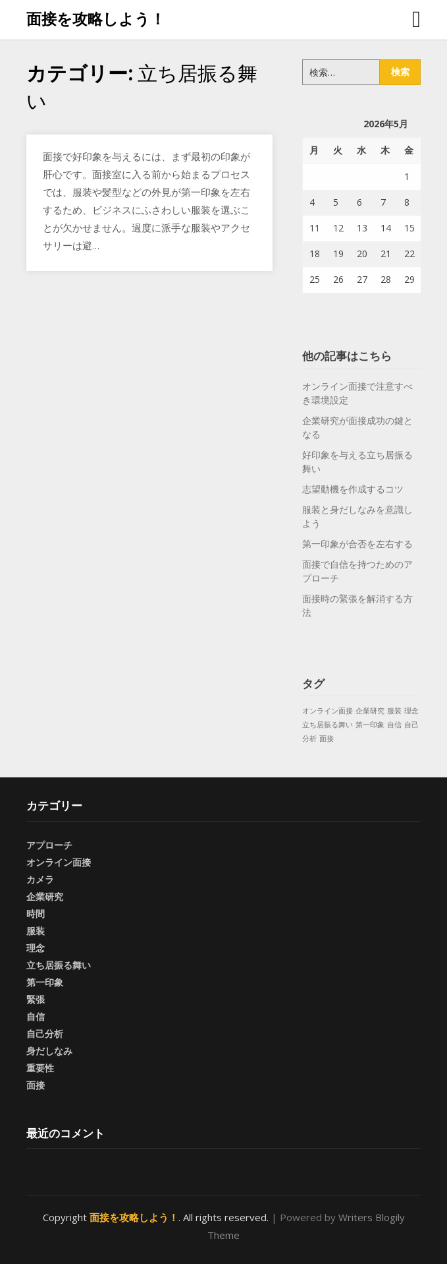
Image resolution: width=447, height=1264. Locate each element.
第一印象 (44, 982)
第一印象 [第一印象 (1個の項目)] (369, 724)
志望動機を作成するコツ (353, 489)
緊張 (35, 999)
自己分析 (44, 1033)
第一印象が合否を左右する (357, 543)
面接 (35, 1085)
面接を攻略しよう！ (95, 18)
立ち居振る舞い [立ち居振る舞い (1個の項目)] (327, 724)
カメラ (40, 879)
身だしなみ (49, 1050)
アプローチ (49, 845)
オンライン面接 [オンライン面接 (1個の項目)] (327, 710)
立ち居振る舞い (58, 965)
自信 (35, 1016)
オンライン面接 (58, 862)
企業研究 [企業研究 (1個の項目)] (369, 710)
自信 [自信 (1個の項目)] (394, 724)
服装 (35, 930)
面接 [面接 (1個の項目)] (326, 738)
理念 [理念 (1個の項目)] (411, 710)
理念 (35, 948)
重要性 (40, 1068)
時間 (35, 913)
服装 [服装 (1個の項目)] (394, 710)
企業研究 (44, 896)
